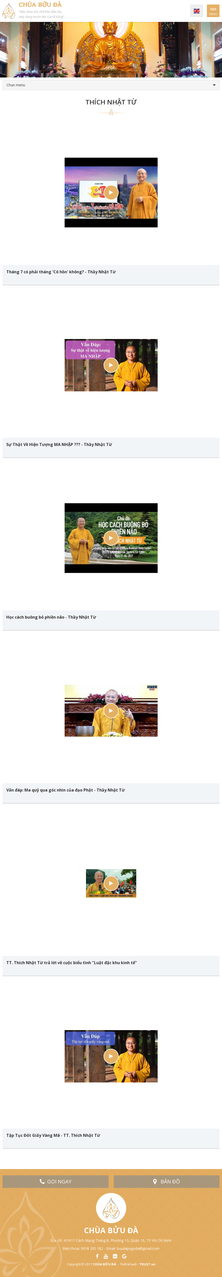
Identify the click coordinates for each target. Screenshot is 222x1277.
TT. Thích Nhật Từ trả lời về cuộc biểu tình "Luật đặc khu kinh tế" (71, 962)
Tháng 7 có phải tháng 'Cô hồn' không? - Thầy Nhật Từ (61, 272)
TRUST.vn (147, 1264)
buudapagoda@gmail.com (138, 1248)
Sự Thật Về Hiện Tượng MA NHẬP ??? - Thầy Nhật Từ (59, 444)
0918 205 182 (92, 1248)
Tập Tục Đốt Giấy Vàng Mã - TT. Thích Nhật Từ (53, 1135)
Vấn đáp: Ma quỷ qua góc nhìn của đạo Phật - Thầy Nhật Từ (65, 790)
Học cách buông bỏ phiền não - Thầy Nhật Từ (51, 617)
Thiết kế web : (129, 1264)
